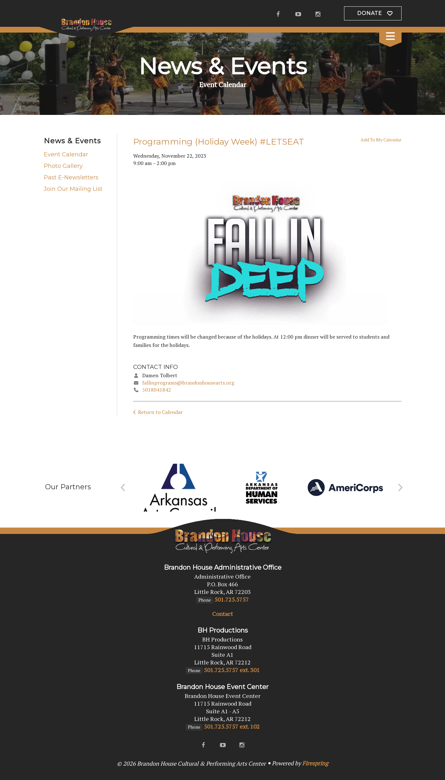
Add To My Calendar (381, 140)
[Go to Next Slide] (400, 487)
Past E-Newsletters (71, 177)
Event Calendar (66, 154)
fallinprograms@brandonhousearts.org (188, 382)
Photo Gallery (63, 165)
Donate (369, 13)
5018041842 (156, 389)
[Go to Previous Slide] (123, 487)
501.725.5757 (231, 599)
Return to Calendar (160, 412)
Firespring (315, 763)
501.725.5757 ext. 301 (232, 670)
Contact (222, 614)
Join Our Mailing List (73, 188)
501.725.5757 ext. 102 (232, 726)
